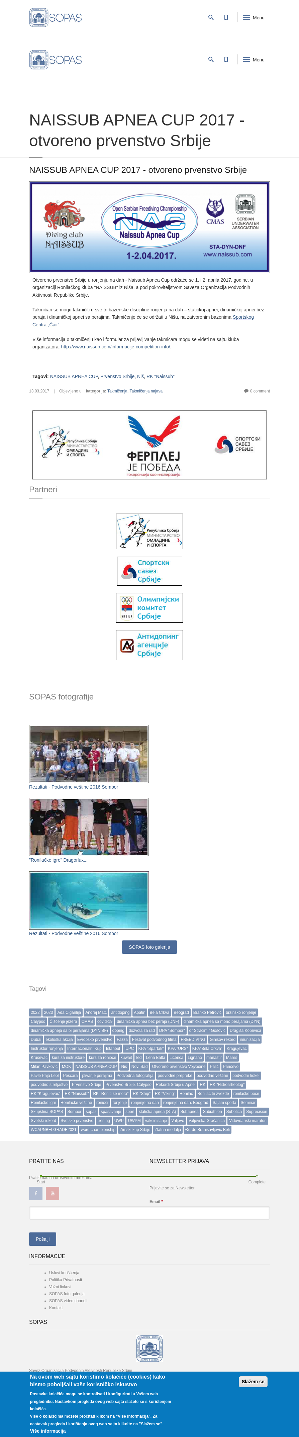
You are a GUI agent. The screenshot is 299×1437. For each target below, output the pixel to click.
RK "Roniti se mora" (110, 1093)
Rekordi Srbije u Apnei (176, 1084)
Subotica (234, 1111)
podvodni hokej (246, 1075)
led (138, 1057)
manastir (214, 1057)
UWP (119, 1120)
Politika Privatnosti (65, 1279)
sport (129, 1111)
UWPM (134, 1120)
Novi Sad (139, 1066)
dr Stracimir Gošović (207, 1030)
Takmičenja (117, 391)
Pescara (70, 1075)
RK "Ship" (142, 1093)
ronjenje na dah (145, 1102)
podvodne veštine (212, 1075)
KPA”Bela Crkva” (207, 1048)
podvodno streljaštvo (49, 1084)
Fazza (122, 1039)
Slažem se (253, 1381)
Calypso (38, 1021)
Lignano (195, 1057)
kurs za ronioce (102, 1057)
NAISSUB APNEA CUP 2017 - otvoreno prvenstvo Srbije (138, 170)
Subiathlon (212, 1111)
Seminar (248, 1102)
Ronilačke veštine (76, 1102)
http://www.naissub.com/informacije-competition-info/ (115, 346)
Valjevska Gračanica (207, 1120)
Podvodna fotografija (134, 1075)
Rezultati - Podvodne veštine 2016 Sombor (73, 787)
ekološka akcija (59, 1039)
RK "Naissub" (160, 376)
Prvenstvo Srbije (117, 376)
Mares (231, 1057)
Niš (140, 376)
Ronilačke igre (43, 1102)
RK (203, 1084)
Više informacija (48, 1431)
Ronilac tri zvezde (213, 1093)
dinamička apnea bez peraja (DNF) (148, 1021)
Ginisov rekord (222, 1039)
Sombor (75, 1111)
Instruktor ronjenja (47, 1048)
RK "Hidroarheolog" (227, 1084)
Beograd (181, 1012)
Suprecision (256, 1111)
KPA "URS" (178, 1048)
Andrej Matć (96, 1012)
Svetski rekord (43, 1120)
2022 (35, 1012)
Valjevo (177, 1120)
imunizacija (250, 1039)
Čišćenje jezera (63, 1021)
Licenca (176, 1057)
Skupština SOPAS (47, 1111)
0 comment (260, 391)
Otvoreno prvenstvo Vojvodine (178, 1066)
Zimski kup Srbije (135, 1129)
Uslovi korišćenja (64, 1272)
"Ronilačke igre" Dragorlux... (58, 860)
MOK (66, 1066)
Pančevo (231, 1066)
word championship (98, 1129)
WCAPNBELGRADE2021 (54, 1129)
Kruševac (39, 1057)
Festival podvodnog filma (154, 1039)
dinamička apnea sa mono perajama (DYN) (222, 1021)
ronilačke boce (246, 1093)
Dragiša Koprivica (245, 1030)
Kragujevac (237, 1048)
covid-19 (104, 1021)
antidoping (120, 1012)
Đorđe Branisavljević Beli (207, 1129)
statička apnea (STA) (157, 1111)
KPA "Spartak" (151, 1048)
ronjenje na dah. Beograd (185, 1102)
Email (156, 1201)
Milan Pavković (44, 1066)
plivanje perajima (97, 1075)
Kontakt (56, 1308)
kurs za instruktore (68, 1057)
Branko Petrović (207, 1012)
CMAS (87, 1021)
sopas (91, 1111)
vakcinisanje (156, 1120)
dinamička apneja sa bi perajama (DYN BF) (69, 1030)
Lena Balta (155, 1057)
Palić (214, 1066)
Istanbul (113, 1048)
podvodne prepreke (175, 1075)
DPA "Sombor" (172, 1030)
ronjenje (119, 1102)
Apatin (139, 1012)
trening (104, 1120)
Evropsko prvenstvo (94, 1039)
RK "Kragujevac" (46, 1093)
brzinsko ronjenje (241, 1012)
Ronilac (186, 1093)
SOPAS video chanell (68, 1301)
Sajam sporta (224, 1102)
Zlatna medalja (168, 1129)
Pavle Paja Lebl (45, 1075)
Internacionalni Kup (84, 1048)
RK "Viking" (165, 1093)
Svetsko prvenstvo (77, 1120)
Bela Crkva (160, 1012)
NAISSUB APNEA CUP (74, 376)
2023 (48, 1012)
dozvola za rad (142, 1030)
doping (118, 1030)
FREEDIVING (193, 1039)
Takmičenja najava (146, 391)
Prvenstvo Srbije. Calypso (128, 1084)
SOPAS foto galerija (149, 947)
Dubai (36, 1039)
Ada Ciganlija (69, 1012)
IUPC (129, 1048)
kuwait (126, 1057)
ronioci (102, 1102)
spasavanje (111, 1111)
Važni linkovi (60, 1286)
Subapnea (189, 1111)
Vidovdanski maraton (248, 1120)
